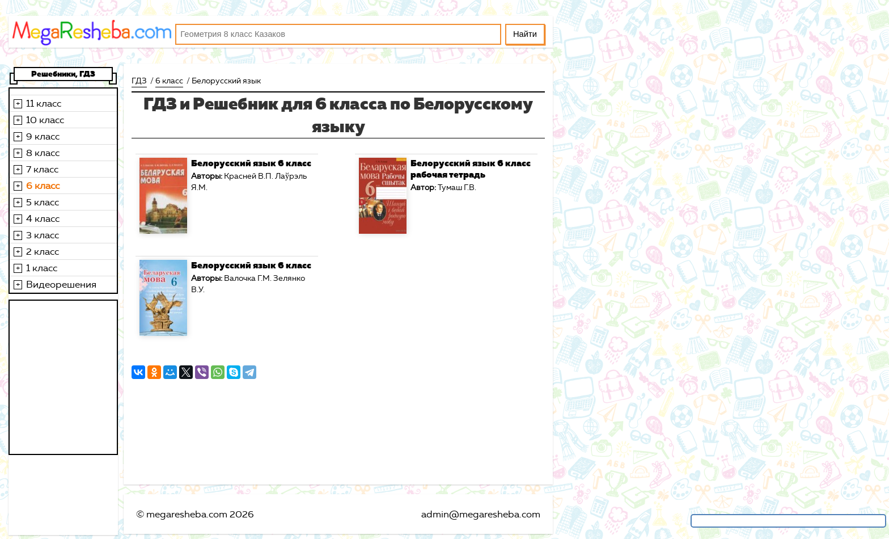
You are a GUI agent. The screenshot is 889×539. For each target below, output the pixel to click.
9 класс (43, 136)
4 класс (43, 218)
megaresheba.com (186, 514)
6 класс (43, 185)
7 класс (42, 169)
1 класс (41, 267)
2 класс (42, 251)
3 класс (42, 235)
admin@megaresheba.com (480, 514)
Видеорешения (61, 284)
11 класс (43, 103)
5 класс (42, 202)
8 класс (43, 152)
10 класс (45, 119)
